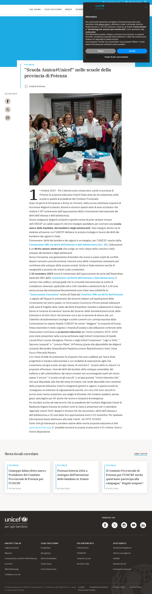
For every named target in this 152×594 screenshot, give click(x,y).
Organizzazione (12, 548)
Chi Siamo (35, 10)
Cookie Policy (136, 587)
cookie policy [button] (91, 32)
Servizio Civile (83, 564)
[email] (8, 118)
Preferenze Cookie (86, 590)
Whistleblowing (11, 569)
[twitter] (8, 110)
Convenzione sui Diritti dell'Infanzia (21, 558)
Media (68, 10)
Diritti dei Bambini (48, 558)
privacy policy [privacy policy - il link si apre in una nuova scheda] (104, 24)
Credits (81, 587)
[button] (145, 7)
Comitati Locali (84, 558)
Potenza (29, 65)
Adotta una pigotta (122, 553)
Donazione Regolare (122, 548)
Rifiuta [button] (100, 51)
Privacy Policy (119, 587)
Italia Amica (46, 564)
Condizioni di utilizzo (99, 587)
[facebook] (8, 101)
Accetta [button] (132, 51)
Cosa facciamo (53, 10)
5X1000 (116, 558)
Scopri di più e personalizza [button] (116, 57)
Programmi (45, 548)
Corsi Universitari (48, 569)
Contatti (8, 564)
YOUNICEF (81, 553)
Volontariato (83, 548)
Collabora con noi (12, 574)
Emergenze (46, 553)
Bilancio (8, 553)
